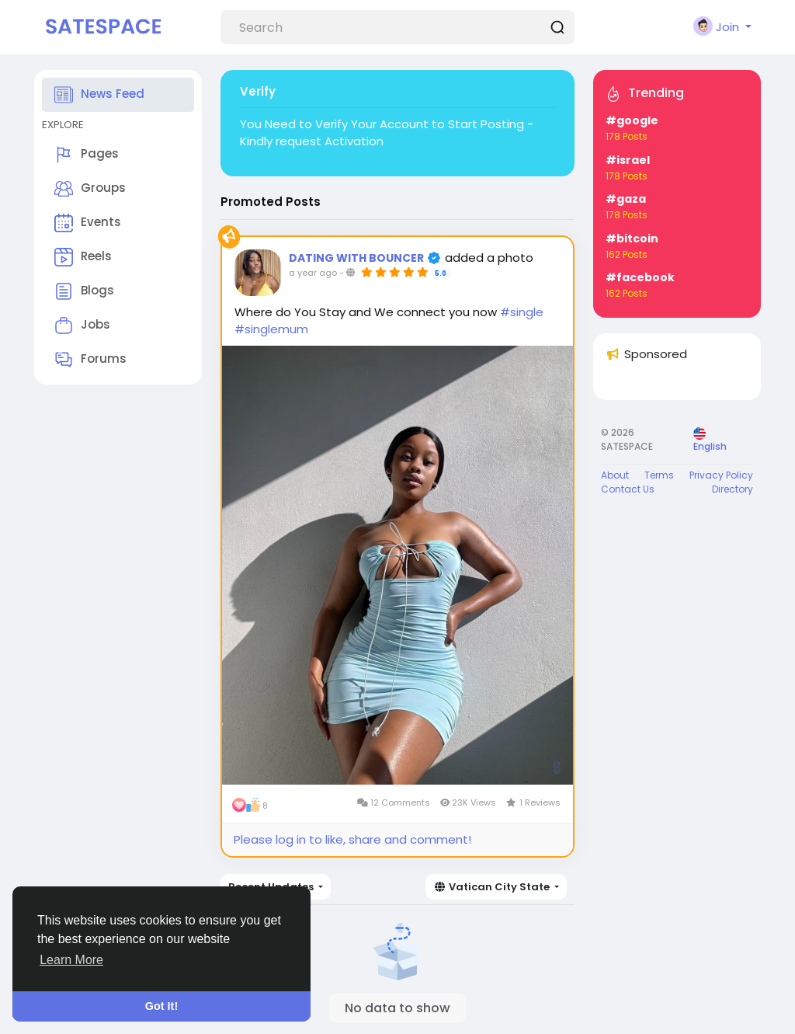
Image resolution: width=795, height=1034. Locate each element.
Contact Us (627, 489)
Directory (732, 489)
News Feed (99, 94)
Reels (83, 257)
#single (521, 312)
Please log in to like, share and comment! (352, 839)
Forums (90, 359)
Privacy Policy (721, 475)
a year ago (313, 272)
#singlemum (271, 329)
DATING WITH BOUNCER (357, 258)
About (615, 475)
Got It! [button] (161, 1006)
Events (87, 223)
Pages (86, 154)
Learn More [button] (71, 959)
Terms (659, 475)
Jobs (82, 325)
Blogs (84, 291)
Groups (90, 188)
